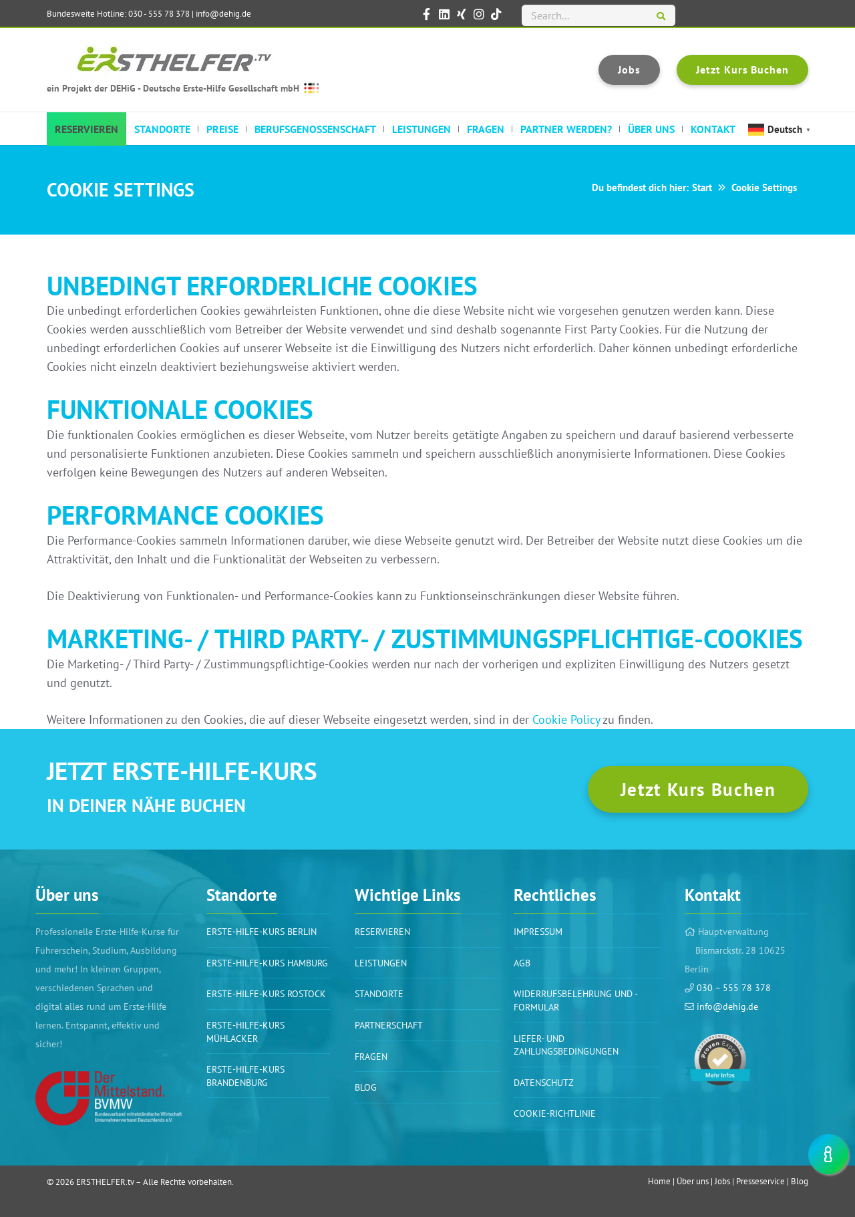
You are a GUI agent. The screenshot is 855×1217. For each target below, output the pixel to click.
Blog (799, 1181)
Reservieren (382, 932)
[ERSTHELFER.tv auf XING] (461, 14)
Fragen (371, 1057)
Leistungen (381, 963)
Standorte (379, 994)
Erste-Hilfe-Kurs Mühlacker (245, 1032)
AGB (522, 963)
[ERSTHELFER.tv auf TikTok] (496, 14)
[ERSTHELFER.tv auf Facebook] (427, 14)
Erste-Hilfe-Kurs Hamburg (267, 963)
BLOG (366, 1087)
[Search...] (598, 15)
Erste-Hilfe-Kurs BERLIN (261, 932)
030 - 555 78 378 (159, 13)
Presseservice (760, 1181)
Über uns (693, 1181)
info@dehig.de (223, 13)
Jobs (722, 1181)
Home (659, 1181)
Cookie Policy (566, 719)
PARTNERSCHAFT (389, 1025)
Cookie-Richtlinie (555, 1113)
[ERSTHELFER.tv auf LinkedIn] (444, 14)
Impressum (538, 932)
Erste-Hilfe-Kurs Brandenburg (245, 1076)
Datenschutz (544, 1083)
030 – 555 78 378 (732, 988)
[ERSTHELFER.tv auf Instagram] (479, 14)
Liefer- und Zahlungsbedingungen (566, 1045)
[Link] (108, 1098)
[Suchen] (661, 16)
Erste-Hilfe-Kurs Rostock (266, 994)
